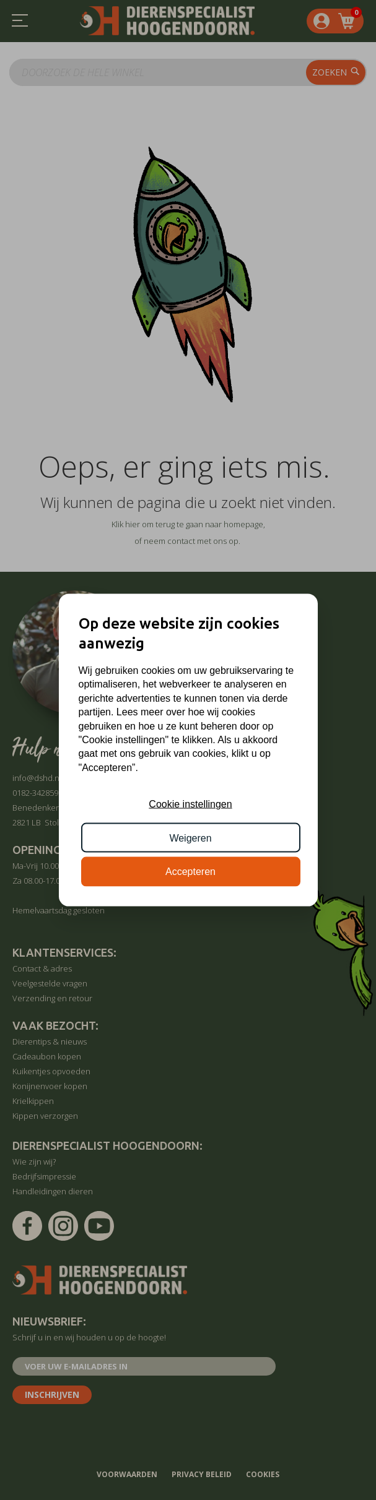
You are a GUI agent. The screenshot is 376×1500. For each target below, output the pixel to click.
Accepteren (190, 871)
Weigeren (190, 837)
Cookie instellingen (190, 804)
